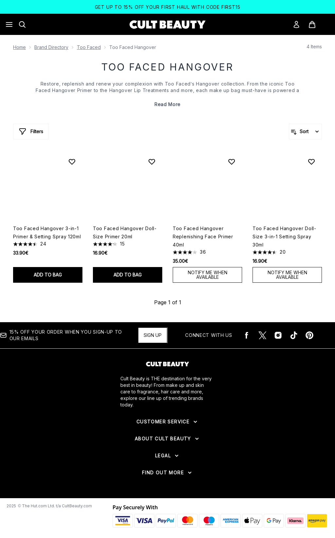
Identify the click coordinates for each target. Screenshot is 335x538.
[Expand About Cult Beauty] (167, 438)
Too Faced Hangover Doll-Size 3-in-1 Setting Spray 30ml (284, 236)
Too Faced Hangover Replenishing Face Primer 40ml (203, 236)
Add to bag (48, 274)
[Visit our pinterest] (309, 335)
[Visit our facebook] (247, 335)
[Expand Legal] (167, 455)
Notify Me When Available (207, 275)
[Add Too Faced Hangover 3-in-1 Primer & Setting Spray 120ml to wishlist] (72, 161)
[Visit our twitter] (262, 335)
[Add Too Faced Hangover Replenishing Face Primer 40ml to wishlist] (231, 161)
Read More (167, 104)
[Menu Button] (9, 24)
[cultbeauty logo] (167, 24)
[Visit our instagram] (278, 335)
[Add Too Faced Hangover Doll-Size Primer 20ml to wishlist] (152, 161)
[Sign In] (296, 24)
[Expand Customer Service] (167, 422)
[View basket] (319, 24)
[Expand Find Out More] (167, 472)
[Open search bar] (22, 24)
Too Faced (89, 47)
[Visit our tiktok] (294, 335)
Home (19, 47)
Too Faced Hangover (167, 67)
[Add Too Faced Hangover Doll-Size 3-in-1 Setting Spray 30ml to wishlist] (311, 161)
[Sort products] (305, 131)
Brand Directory (51, 47)
